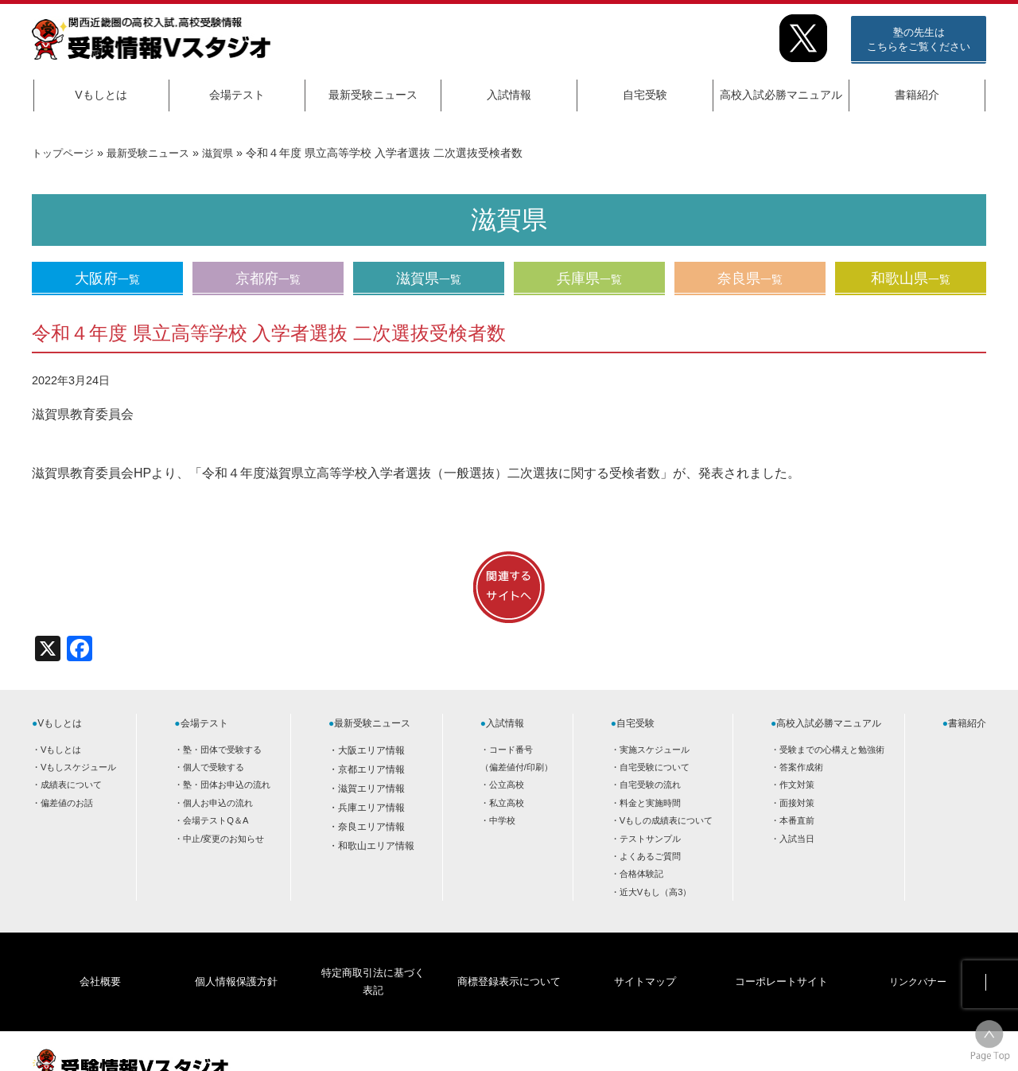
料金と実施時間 (650, 803)
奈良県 (750, 278)
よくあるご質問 (650, 856)
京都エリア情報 (371, 769)
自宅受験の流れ (650, 784)
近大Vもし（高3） (656, 892)
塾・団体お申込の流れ (226, 784)
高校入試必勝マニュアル (781, 94)
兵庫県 (589, 278)
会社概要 (100, 956)
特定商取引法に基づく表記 (372, 956)
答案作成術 (801, 767)
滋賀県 (230, 152)
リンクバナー (917, 956)
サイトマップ (645, 956)
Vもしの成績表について (666, 820)
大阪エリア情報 (371, 750)
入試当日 (796, 838)
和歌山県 (910, 278)
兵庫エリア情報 (371, 807)
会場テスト (237, 94)
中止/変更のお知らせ (223, 838)
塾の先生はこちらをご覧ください (918, 39)
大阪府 (107, 278)
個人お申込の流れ (218, 803)
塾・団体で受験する (222, 749)
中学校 (502, 820)
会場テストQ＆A (215, 820)
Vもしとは (100, 94)
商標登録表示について (508, 956)
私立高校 (506, 803)
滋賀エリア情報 (371, 788)
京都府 (268, 278)
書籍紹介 (917, 94)
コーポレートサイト (781, 956)
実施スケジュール (655, 749)
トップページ (65, 152)
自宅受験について (655, 767)
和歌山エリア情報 (376, 845)
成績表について (71, 784)
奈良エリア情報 (371, 826)
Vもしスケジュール (78, 767)
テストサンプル (650, 838)
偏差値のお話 (67, 803)
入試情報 (509, 94)
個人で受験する (213, 767)
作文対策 (796, 784)
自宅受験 (645, 94)
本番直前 (796, 820)
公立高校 (506, 784)
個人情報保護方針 (236, 956)
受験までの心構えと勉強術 (831, 749)
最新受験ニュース (373, 94)
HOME (859, 1045)
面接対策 (796, 803)
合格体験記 (641, 873)
